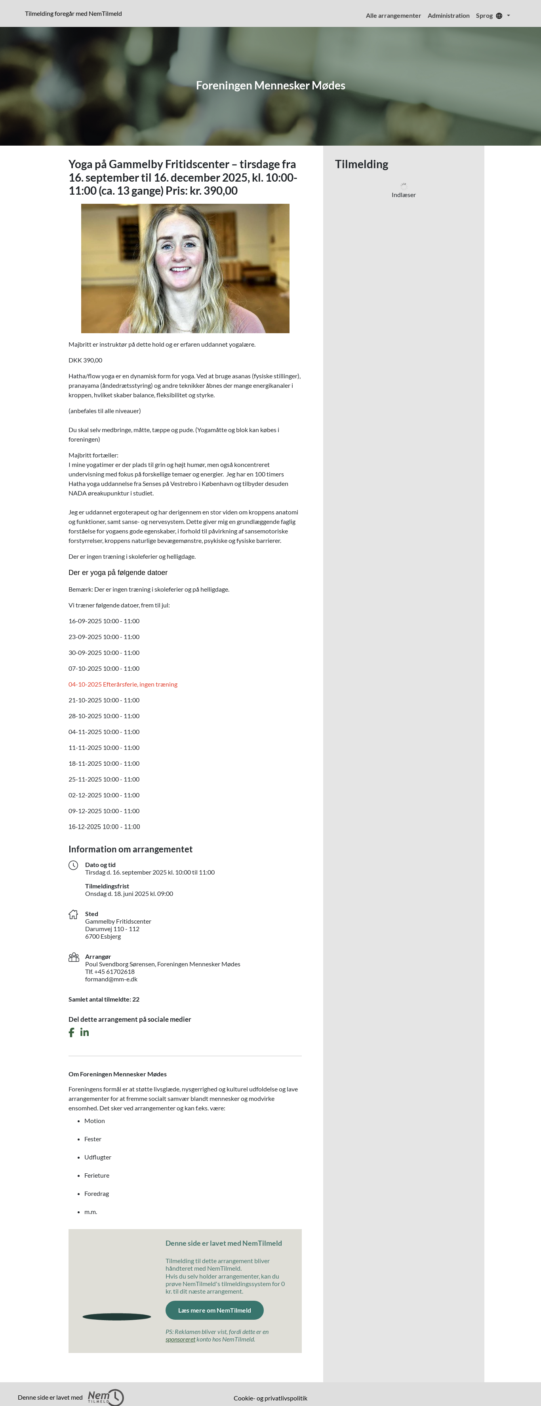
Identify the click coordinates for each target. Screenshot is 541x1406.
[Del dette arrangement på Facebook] (71, 1032)
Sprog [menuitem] (490, 15)
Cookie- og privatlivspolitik (270, 1398)
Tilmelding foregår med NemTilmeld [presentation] (73, 13)
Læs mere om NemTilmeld (214, 1310)
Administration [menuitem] (449, 15)
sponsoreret (180, 1339)
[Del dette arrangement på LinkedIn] (84, 1032)
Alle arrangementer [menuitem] (393, 15)
